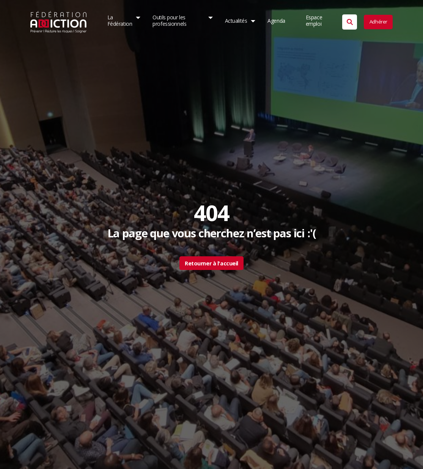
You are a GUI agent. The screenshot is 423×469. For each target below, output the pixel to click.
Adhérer (378, 21)
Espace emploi (314, 20)
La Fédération (119, 20)
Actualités (236, 20)
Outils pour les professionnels (170, 20)
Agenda (276, 20)
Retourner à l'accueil (211, 263)
